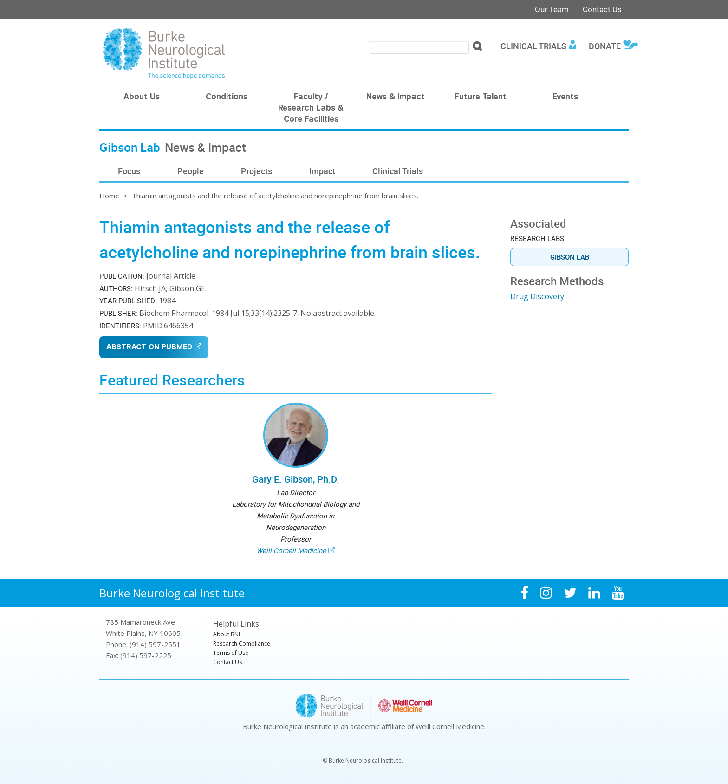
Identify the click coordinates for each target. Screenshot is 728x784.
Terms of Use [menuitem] (230, 653)
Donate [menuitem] (605, 46)
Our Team (552, 9)
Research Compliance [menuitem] (241, 643)
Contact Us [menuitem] (227, 662)
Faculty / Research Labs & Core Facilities (311, 109)
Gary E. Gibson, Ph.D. (295, 479)
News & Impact (395, 97)
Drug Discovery (537, 296)
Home (109, 195)
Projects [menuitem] (256, 170)
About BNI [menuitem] (226, 634)
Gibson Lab (569, 256)
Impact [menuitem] (322, 170)
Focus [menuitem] (129, 170)
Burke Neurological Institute (172, 593)
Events (565, 97)
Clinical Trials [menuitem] (533, 46)
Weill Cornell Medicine (291, 550)
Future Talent (481, 97)
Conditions (226, 97)
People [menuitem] (190, 170)
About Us (142, 97)
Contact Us (602, 9)
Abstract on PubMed (149, 347)
